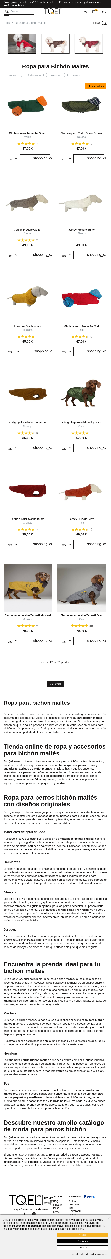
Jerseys (77, 75)
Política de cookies (24, 1225)
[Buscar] (7, 11)
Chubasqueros (34, 75)
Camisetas (55, 75)
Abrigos (12, 75)
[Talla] (11, 158)
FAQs (56, 1201)
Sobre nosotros (74, 1203)
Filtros (99, 23)
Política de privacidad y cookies (90, 1254)
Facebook (24, 1214)
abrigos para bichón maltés (76, 909)
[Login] (85, 12)
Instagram (34, 1214)
